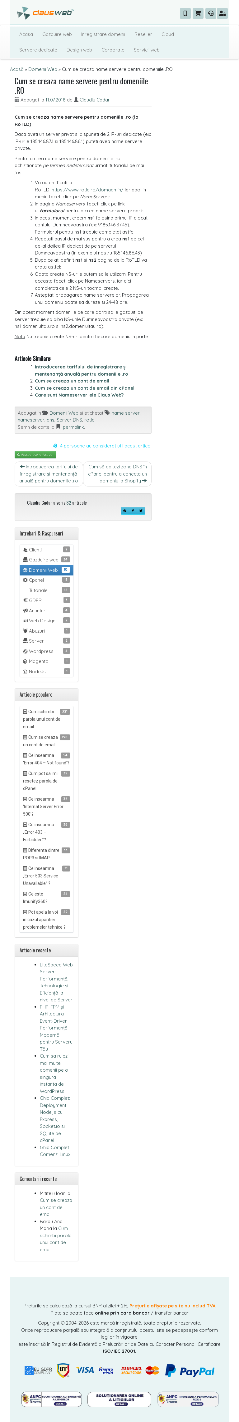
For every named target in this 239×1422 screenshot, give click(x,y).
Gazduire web (57, 34)
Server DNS (69, 420)
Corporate (112, 50)
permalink (73, 427)
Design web (79, 50)
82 (68, 502)
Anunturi (46, 610)
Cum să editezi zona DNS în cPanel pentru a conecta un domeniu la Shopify (117, 474)
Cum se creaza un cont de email (72, 381)
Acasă (17, 69)
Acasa (26, 34)
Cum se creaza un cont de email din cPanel (84, 388)
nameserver (31, 420)
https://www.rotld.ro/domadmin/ (88, 190)
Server (46, 641)
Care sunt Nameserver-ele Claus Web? (79, 395)
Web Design (46, 620)
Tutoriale (49, 590)
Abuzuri (46, 631)
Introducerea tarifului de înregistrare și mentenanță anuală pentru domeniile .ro (48, 474)
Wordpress (46, 651)
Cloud (168, 34)
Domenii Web (42, 69)
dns (50, 420)
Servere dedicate (38, 50)
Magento (46, 661)
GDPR (46, 600)
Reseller (143, 34)
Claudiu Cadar (95, 100)
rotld (89, 420)
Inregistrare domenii (103, 34)
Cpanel (46, 580)
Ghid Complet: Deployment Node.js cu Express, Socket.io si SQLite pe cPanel (55, 1119)
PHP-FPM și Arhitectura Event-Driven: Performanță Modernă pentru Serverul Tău (56, 1028)
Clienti (46, 549)
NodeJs (46, 671)
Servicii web (147, 50)
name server (126, 413)
